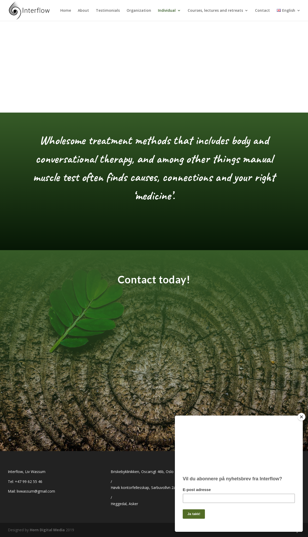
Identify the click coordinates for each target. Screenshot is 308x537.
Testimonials (108, 11)
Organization (139, 11)
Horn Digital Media (47, 529)
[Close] (301, 417)
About (83, 11)
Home (65, 11)
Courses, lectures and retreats (215, 11)
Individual (167, 11)
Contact (262, 11)
